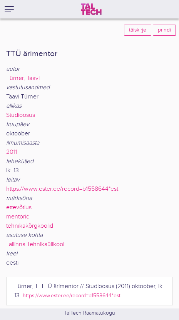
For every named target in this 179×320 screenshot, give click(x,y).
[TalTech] (91, 9)
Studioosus (20, 115)
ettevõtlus (19, 207)
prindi (164, 30)
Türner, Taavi (23, 78)
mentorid (18, 216)
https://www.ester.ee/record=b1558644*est (62, 189)
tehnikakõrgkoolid (29, 226)
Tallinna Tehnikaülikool (35, 244)
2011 (11, 152)
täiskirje (137, 30)
